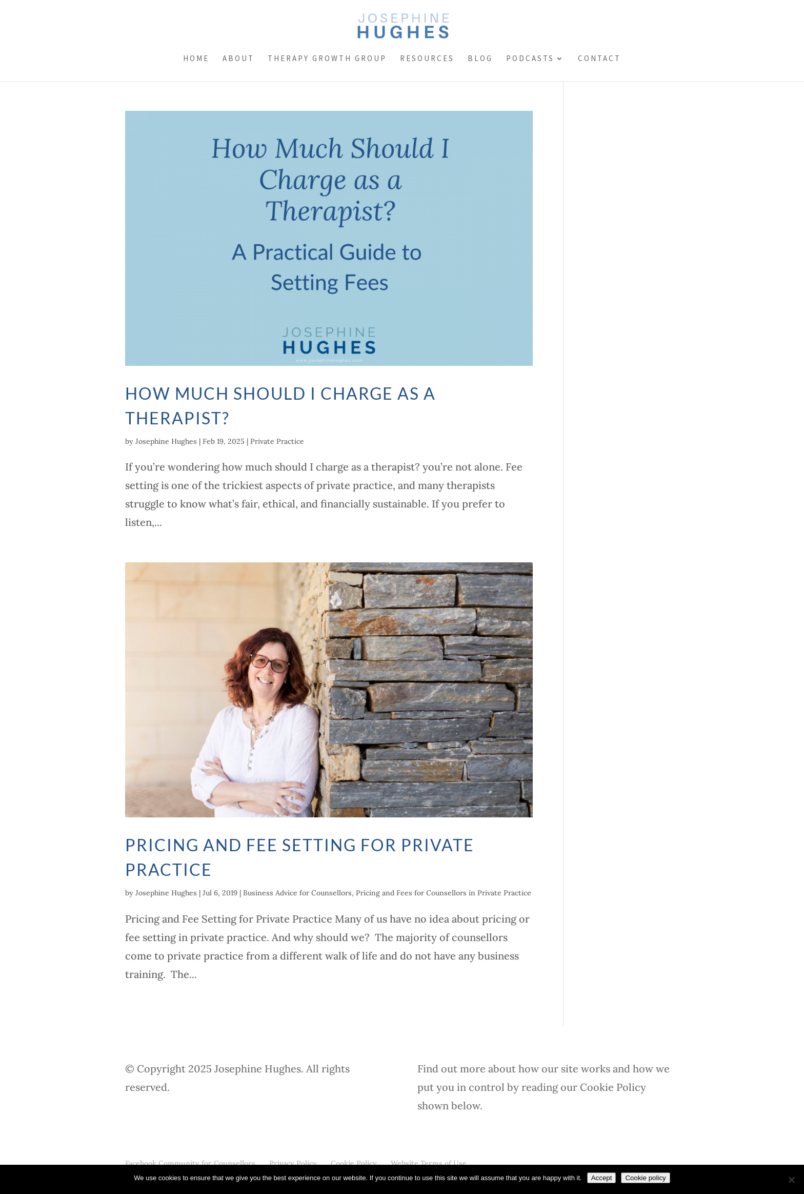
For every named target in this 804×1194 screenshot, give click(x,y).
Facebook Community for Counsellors (190, 1163)
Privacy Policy (293, 1163)
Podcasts (530, 59)
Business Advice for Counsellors (297, 892)
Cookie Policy (354, 1163)
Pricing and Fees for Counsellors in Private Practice (443, 892)
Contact (599, 59)
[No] (791, 1180)
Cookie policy (645, 1178)
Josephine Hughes (166, 441)
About (238, 59)
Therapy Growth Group (327, 59)
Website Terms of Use (429, 1163)
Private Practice (277, 441)
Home (196, 59)
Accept (601, 1178)
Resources (427, 59)
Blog (480, 59)
